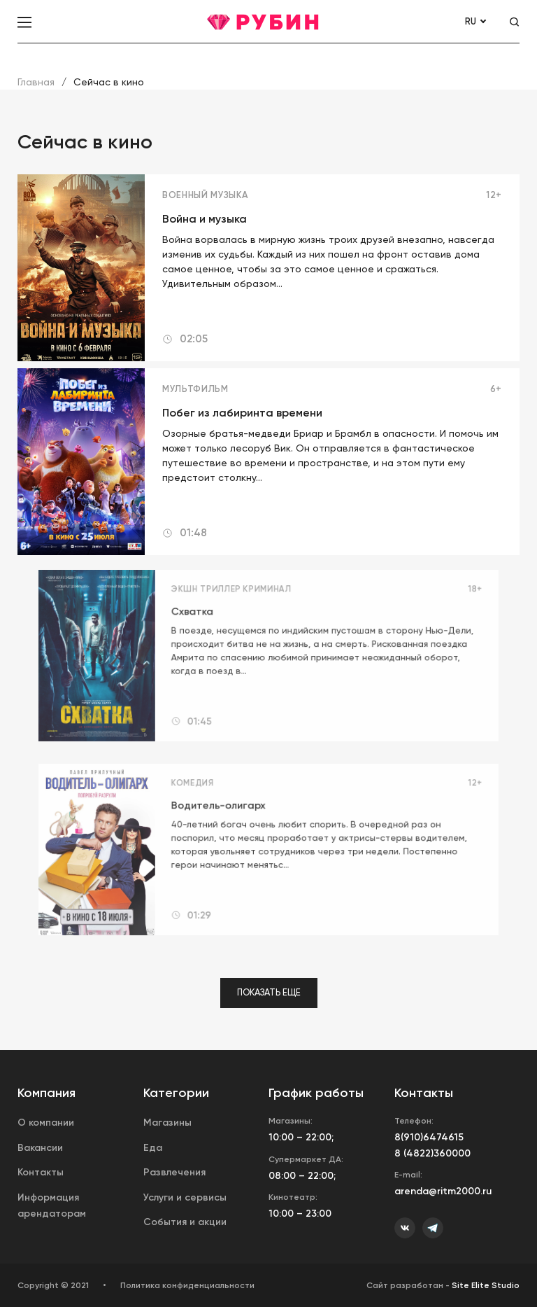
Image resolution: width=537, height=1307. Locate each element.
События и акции (185, 1222)
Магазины (167, 1122)
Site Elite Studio (486, 1285)
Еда (152, 1148)
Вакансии (40, 1148)
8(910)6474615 (429, 1137)
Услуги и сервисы (185, 1197)
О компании (45, 1122)
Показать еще (269, 992)
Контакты (40, 1172)
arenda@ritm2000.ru (443, 1191)
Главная (36, 82)
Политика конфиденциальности (187, 1285)
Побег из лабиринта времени (242, 412)
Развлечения (174, 1172)
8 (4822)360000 (432, 1153)
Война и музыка (204, 218)
